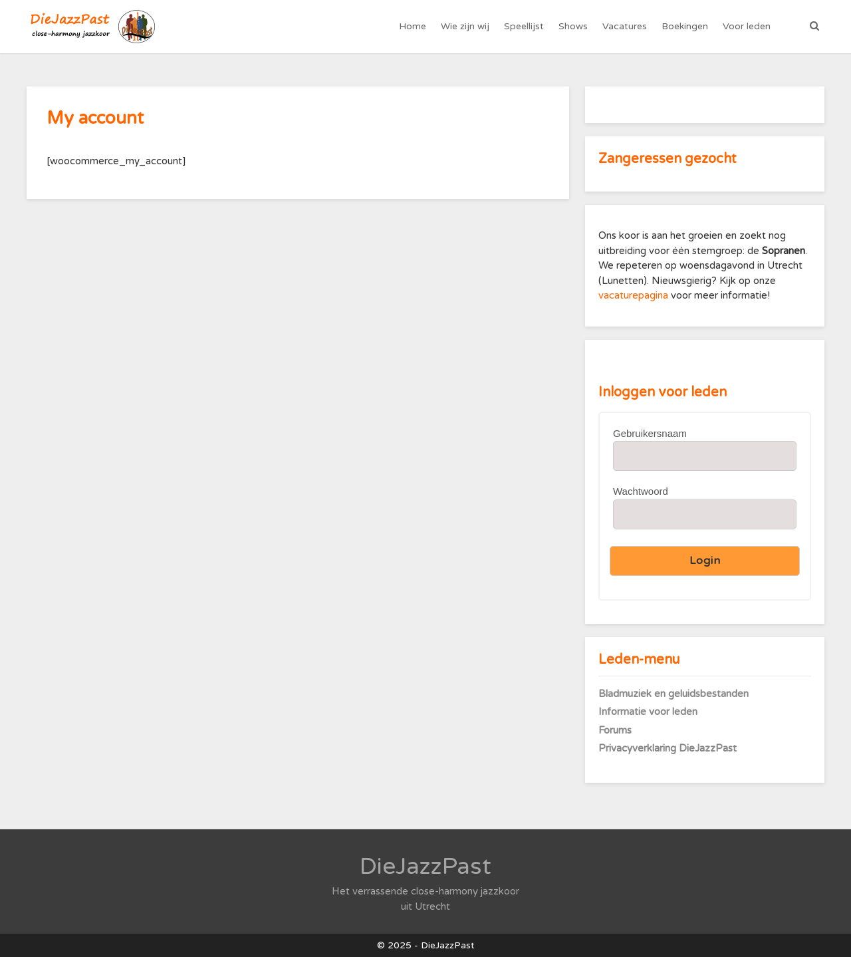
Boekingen (685, 26)
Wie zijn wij (465, 26)
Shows (573, 26)
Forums (615, 730)
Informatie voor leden (647, 712)
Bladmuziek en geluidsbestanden (673, 694)
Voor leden (747, 26)
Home (412, 26)
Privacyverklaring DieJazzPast (667, 748)
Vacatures (624, 26)
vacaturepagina (634, 295)
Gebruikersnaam (650, 433)
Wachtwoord (640, 491)
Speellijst (524, 26)
